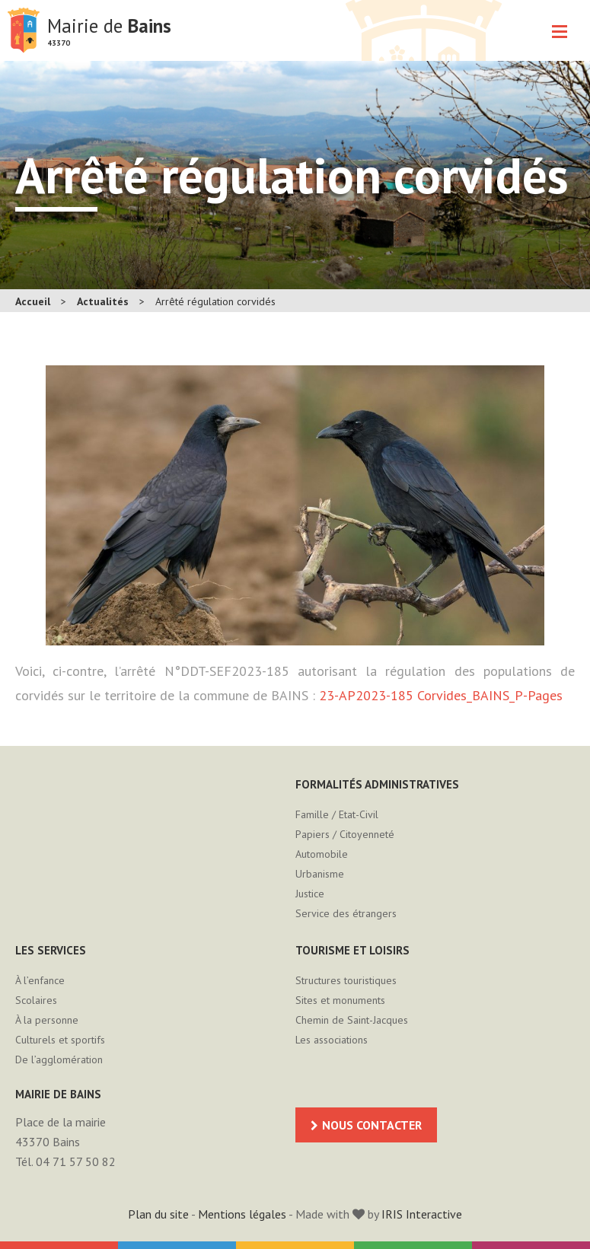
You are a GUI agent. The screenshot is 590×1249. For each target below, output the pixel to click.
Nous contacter (372, 1125)
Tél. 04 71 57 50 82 (65, 1161)
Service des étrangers (346, 913)
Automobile (321, 854)
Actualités (103, 301)
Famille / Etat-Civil (336, 814)
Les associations (331, 1040)
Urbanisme (319, 874)
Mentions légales (242, 1214)
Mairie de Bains (24, 30)
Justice (309, 893)
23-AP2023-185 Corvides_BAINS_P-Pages (441, 695)
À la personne (46, 1020)
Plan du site (158, 1214)
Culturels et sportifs (60, 1040)
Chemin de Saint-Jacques (351, 1020)
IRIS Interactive (421, 1214)
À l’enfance (40, 980)
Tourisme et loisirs (352, 950)
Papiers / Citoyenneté (344, 834)
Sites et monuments (340, 1000)
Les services (50, 950)
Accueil (32, 301)
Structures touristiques (346, 980)
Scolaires (36, 1000)
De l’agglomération (59, 1059)
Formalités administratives (377, 784)
